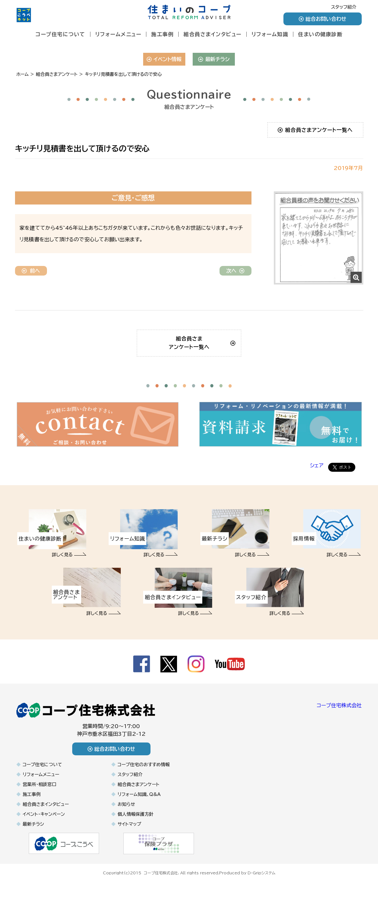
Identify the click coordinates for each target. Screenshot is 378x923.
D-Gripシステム (261, 909)
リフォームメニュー (118, 34)
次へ (235, 270)
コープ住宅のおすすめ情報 (144, 802)
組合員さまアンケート (138, 822)
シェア (316, 503)
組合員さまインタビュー (212, 34)
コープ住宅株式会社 (339, 743)
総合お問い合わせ (322, 18)
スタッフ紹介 (343, 7)
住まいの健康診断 (320, 34)
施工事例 (162, 34)
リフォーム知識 (270, 34)
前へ (31, 270)
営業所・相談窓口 (39, 822)
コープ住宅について (60, 34)
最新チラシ (214, 59)
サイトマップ (129, 861)
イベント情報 (164, 59)
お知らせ (126, 841)
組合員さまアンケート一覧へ (315, 129)
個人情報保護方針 (135, 851)
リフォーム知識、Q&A (139, 832)
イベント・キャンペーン (44, 851)
